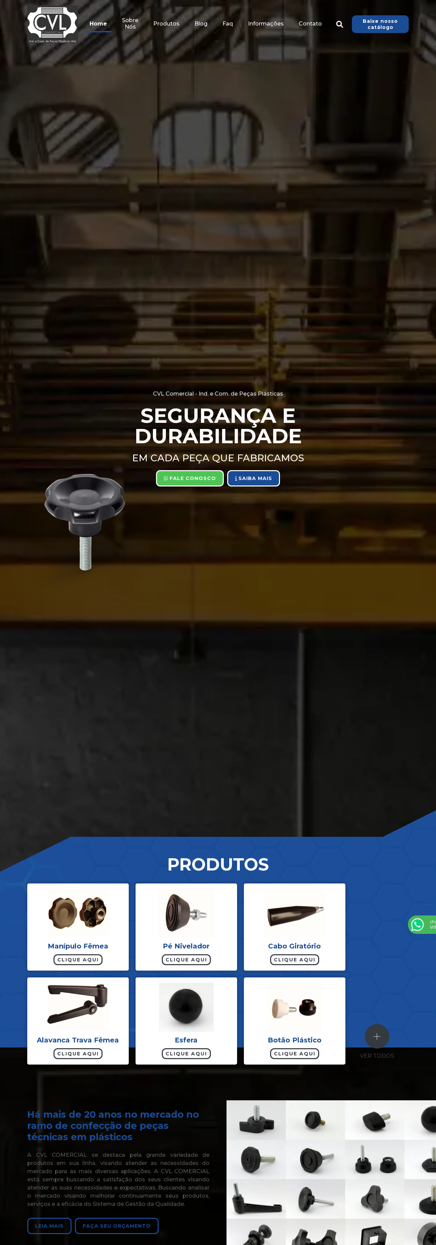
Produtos (166, 23)
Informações (266, 23)
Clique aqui (78, 960)
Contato (310, 23)
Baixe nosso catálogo (380, 24)
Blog (200, 23)
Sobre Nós (130, 23)
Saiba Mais (253, 478)
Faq (227, 23)
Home (98, 23)
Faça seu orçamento (116, 1226)
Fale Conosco (190, 478)
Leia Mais (48, 1226)
